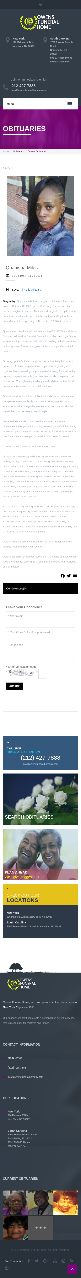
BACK (7, 167)
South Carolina (34, 924)
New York (29, 914)
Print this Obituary (30, 289)
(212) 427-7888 (40, 757)
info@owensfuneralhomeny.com (29, 90)
